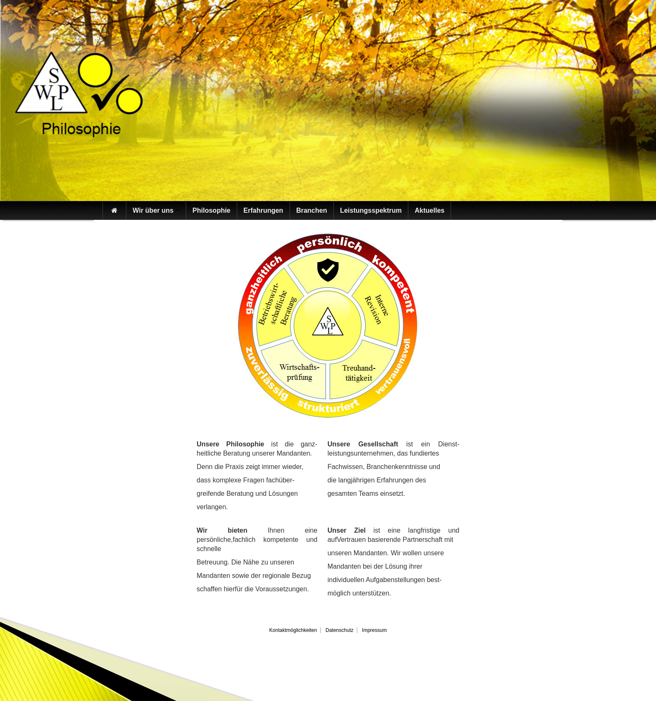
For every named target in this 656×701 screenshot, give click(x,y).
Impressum (374, 630)
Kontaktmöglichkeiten (293, 630)
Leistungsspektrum (371, 210)
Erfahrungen (263, 210)
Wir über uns (156, 210)
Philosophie (211, 210)
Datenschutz (339, 630)
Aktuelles (429, 210)
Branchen (311, 210)
